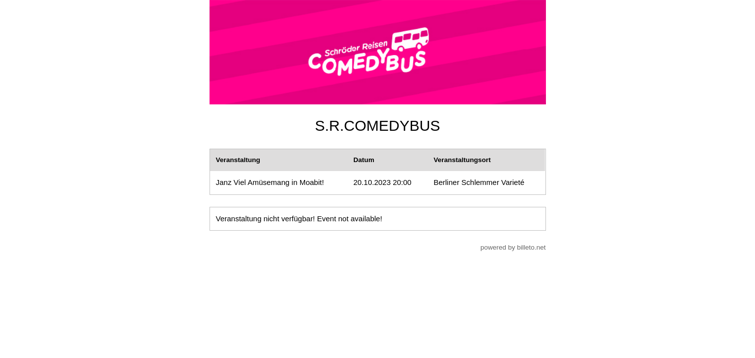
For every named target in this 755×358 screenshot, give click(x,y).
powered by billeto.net (512, 247)
